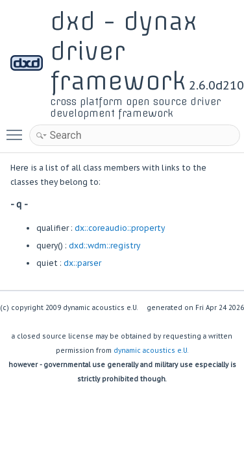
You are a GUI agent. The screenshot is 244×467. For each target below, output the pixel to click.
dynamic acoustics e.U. (151, 350)
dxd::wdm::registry (104, 245)
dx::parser (82, 263)
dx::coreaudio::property (120, 228)
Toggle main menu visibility (17, 129)
